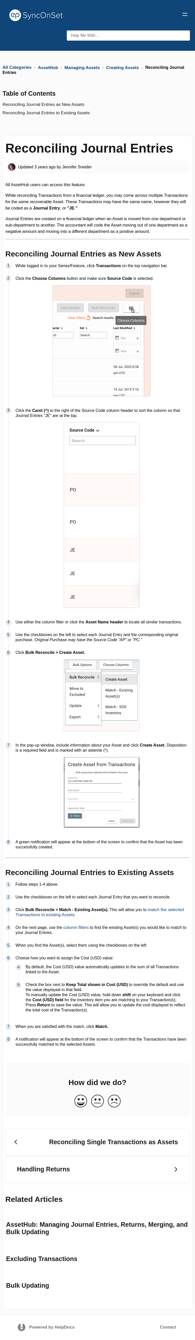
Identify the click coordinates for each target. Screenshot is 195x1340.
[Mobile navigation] (184, 15)
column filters (76, 927)
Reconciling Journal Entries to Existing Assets (47, 112)
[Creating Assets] (123, 67)
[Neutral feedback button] (97, 1101)
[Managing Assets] (82, 67)
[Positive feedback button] (81, 1101)
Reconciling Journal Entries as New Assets (44, 104)
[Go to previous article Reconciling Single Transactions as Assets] (97, 1142)
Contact (168, 1327)
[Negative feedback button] (114, 1101)
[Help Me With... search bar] (128, 35)
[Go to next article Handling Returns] (97, 1169)
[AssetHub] (48, 67)
